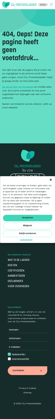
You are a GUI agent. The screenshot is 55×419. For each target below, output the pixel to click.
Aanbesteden (16, 276)
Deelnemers (15, 281)
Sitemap (27, 392)
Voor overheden (18, 286)
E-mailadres (15, 347)
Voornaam (14, 330)
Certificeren (16, 270)
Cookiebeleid (26, 239)
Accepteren (27, 218)
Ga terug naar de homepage (17, 86)
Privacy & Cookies (27, 388)
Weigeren (27, 226)
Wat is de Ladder (19, 260)
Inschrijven (27, 370)
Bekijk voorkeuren (27, 234)
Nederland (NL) (16, 355)
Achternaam (15, 338)
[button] (50, 179)
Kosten (12, 265)
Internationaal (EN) (18, 359)
